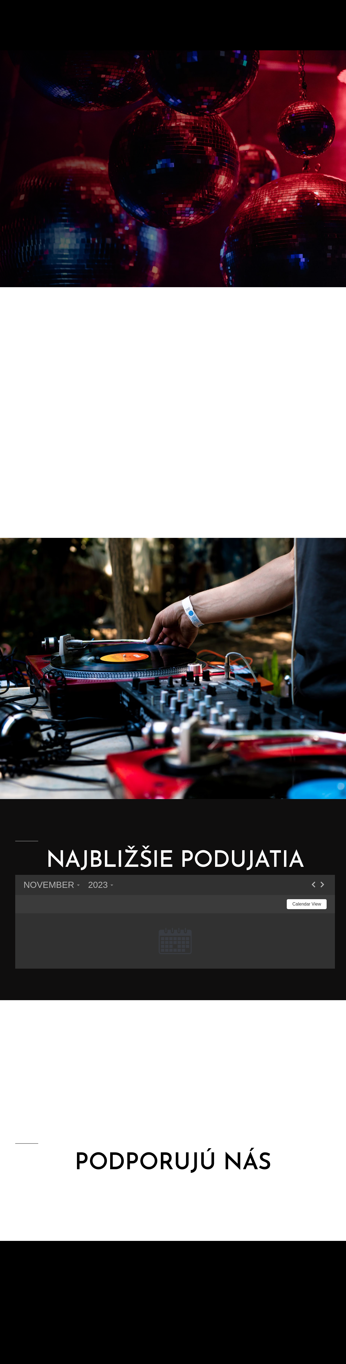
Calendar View (306, 904)
